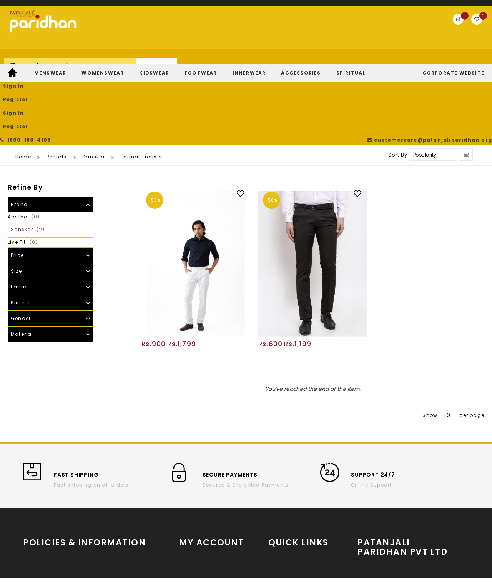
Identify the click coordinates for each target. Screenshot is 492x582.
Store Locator (406, 520)
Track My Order (199, 502)
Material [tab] (22, 260)
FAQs (102, 525)
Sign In (400, 28)
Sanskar (93, 83)
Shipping (35, 513)
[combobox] (202, 32)
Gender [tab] (21, 245)
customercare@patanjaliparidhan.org (432, 7)
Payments (36, 536)
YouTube (280, 492)
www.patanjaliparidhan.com (405, 489)
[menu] (246, 62)
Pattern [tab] (20, 229)
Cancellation (113, 490)
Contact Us (110, 513)
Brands (56, 83)
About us (35, 490)
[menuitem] (13, 62)
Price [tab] (17, 181)
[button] (244, 119)
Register (433, 28)
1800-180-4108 (27, 7)
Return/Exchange (203, 513)
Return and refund (48, 525)
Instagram (283, 504)
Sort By (397, 81)
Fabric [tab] (19, 213)
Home (23, 83)
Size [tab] (16, 197)
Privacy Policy (114, 502)
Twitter (277, 515)
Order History (197, 490)
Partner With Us (407, 502)
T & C (30, 502)
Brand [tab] (19, 131)
